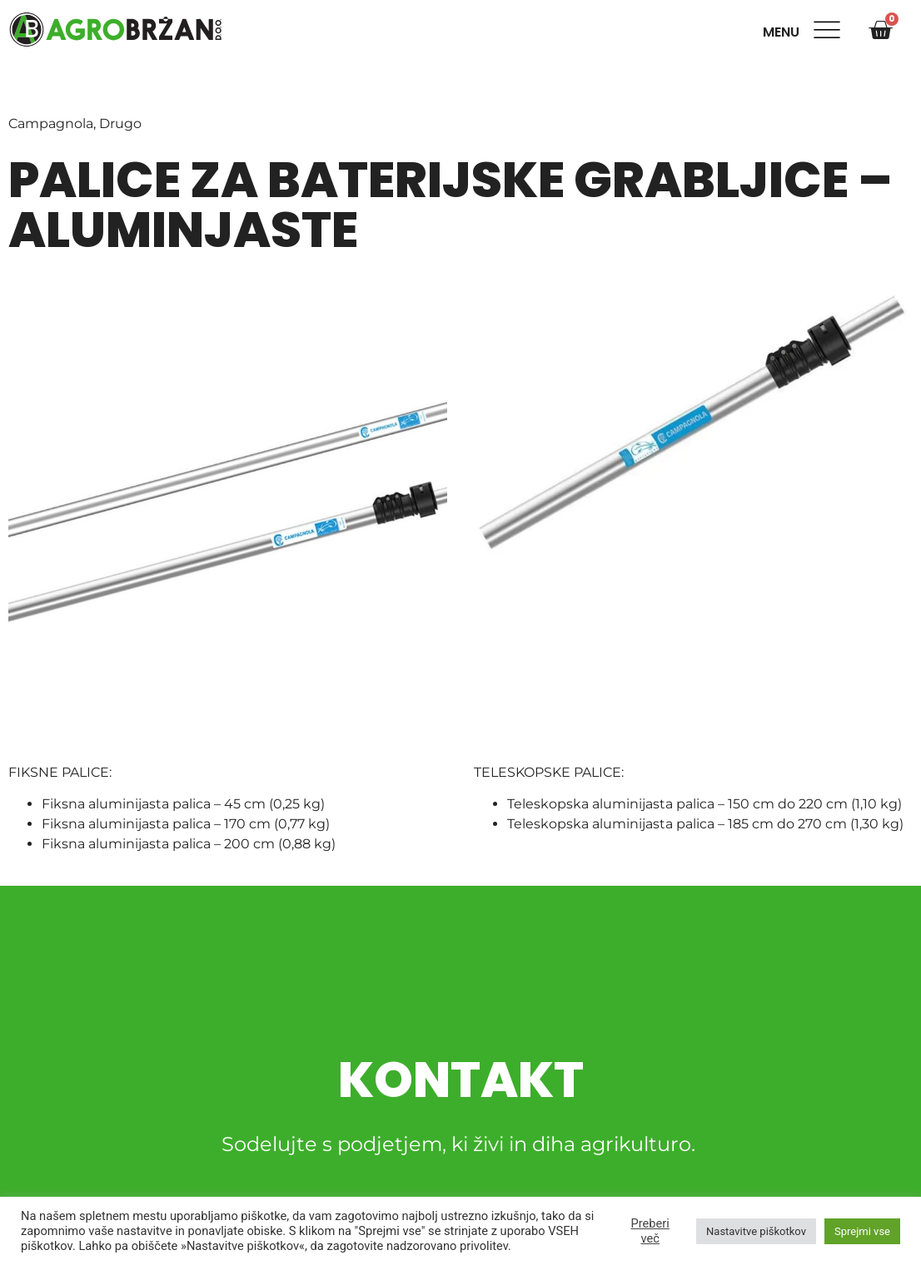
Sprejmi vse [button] (862, 1231)
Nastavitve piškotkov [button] (756, 1231)
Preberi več (650, 1231)
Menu (784, 32)
